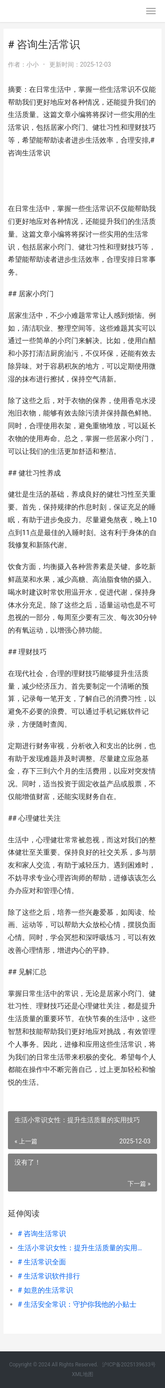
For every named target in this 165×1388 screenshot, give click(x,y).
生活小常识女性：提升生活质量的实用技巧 (80, 1248)
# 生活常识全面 (42, 1262)
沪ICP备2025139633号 (129, 1365)
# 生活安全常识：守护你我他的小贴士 (77, 1304)
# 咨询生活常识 (42, 1234)
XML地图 (82, 1374)
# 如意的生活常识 (45, 1290)
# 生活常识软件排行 (49, 1276)
